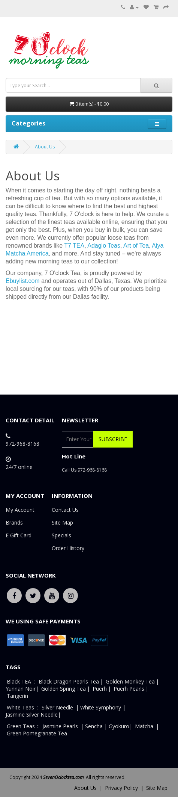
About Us (45, 147)
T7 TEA (74, 245)
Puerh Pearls (129, 688)
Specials (61, 535)
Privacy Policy (121, 787)
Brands (14, 522)
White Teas (20, 707)
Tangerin (17, 695)
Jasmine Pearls (60, 726)
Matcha (144, 726)
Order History (68, 548)
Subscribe (113, 439)
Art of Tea (136, 245)
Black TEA (19, 681)
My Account (20, 509)
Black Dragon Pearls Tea (69, 681)
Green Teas (21, 726)
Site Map (62, 522)
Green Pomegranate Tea (37, 733)
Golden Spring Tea (63, 688)
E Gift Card (18, 535)
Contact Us (65, 509)
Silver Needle (58, 707)
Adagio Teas (103, 245)
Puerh (100, 688)
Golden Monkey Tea (130, 681)
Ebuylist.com (23, 281)
